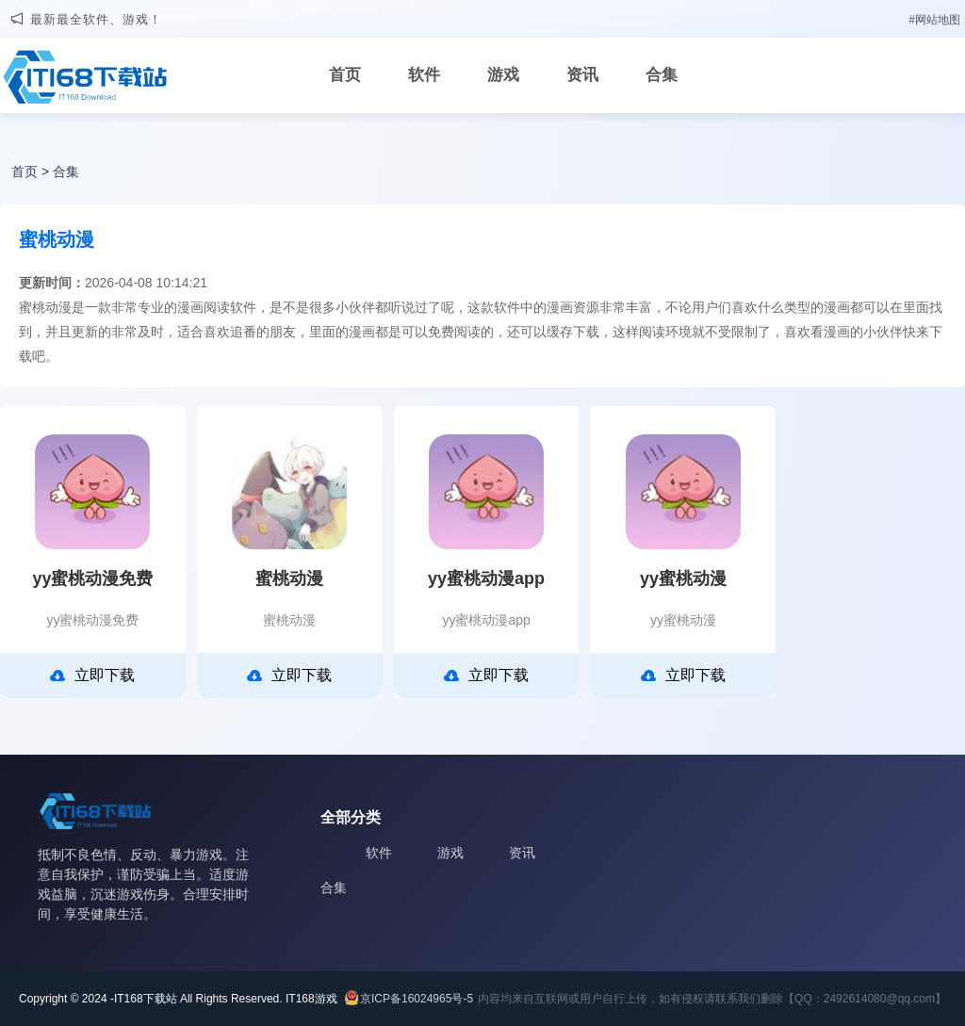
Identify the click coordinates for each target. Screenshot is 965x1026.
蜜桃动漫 (289, 578)
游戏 (503, 75)
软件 (424, 75)
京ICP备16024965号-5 (416, 998)
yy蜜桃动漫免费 (92, 578)
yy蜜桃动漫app (486, 578)
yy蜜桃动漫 (683, 578)
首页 (345, 75)
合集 (662, 75)
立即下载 (92, 675)
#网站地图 (934, 19)
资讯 (582, 75)
